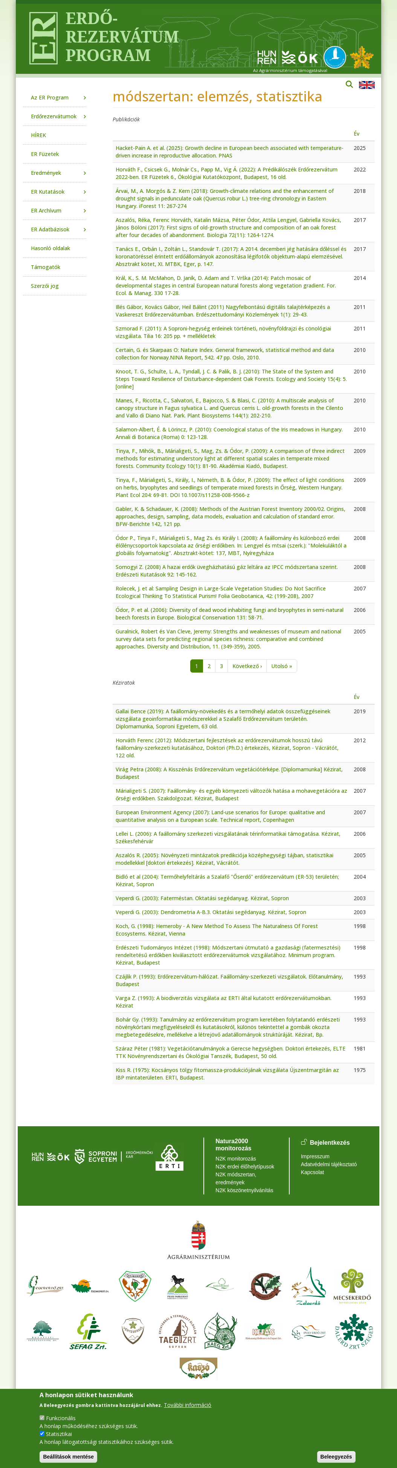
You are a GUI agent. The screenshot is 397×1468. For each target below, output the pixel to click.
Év (356, 133)
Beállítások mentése (68, 1457)
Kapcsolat (312, 1172)
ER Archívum (46, 210)
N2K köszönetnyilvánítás (244, 1190)
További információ (187, 1404)
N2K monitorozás (235, 1159)
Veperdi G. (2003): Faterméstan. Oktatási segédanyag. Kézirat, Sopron (202, 898)
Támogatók (45, 267)
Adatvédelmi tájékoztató (329, 1164)
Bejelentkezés (330, 1142)
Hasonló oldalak (50, 248)
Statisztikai (59, 1433)
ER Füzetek (45, 154)
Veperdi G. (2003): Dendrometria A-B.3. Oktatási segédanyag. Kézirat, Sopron (211, 912)
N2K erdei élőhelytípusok (244, 1167)
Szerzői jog (45, 285)
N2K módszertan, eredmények (235, 1178)
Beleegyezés (336, 1457)
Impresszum (315, 1156)
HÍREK (38, 135)
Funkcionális (61, 1418)
